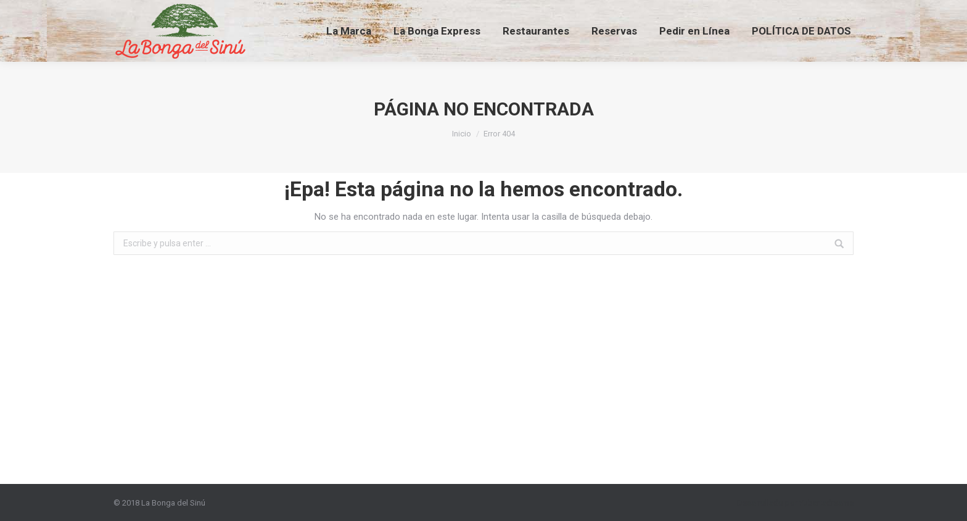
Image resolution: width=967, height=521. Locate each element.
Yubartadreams (826, 502)
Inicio (461, 133)
